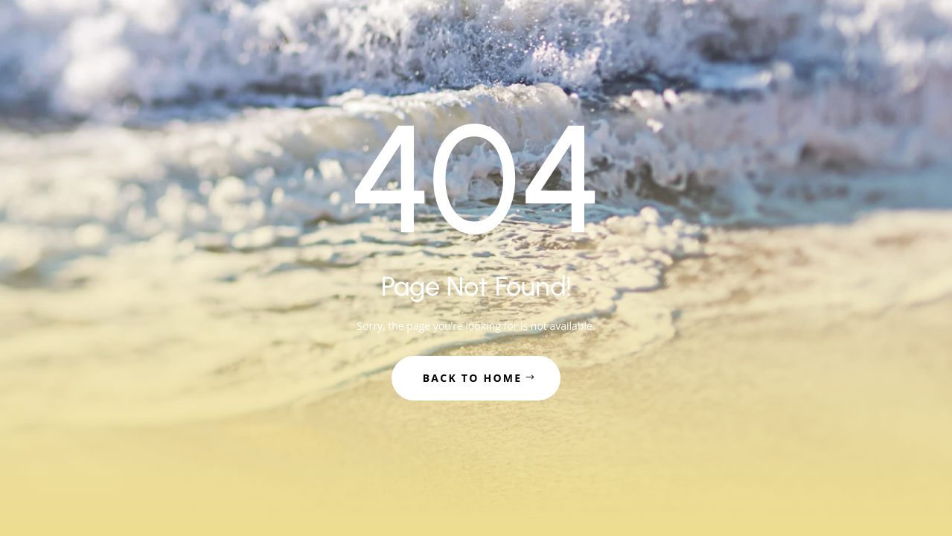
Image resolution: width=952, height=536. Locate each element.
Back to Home (473, 378)
